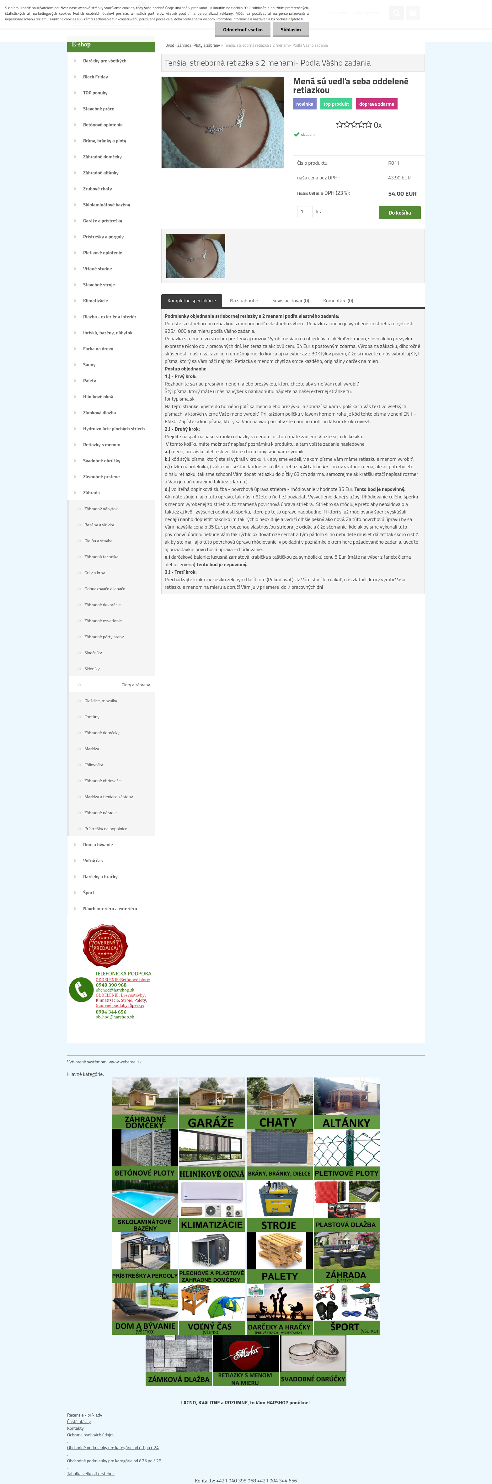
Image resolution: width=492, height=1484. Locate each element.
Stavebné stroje (99, 284)
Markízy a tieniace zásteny (108, 796)
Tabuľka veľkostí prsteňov (91, 1473)
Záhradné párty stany (104, 636)
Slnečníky (93, 652)
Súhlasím (291, 29)
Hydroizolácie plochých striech (114, 428)
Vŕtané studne (97, 268)
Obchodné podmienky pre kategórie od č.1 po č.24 (113, 1447)
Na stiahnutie (244, 300)
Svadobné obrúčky (101, 460)
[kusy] (305, 211)
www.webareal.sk (125, 1061)
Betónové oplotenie (103, 124)
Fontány (91, 716)
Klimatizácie (95, 300)
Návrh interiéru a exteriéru (110, 908)
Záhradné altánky (101, 172)
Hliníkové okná (98, 396)
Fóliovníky (93, 764)
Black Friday (95, 76)
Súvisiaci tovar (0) (290, 300)
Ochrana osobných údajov (91, 1434)
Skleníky (92, 668)
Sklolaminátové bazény (106, 204)
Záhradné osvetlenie (103, 620)
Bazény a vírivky (99, 524)
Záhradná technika (101, 556)
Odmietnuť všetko (243, 29)
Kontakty (75, 1428)
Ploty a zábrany (135, 684)
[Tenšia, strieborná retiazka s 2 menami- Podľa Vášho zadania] (223, 80)
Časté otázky (79, 1421)
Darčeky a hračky (100, 876)
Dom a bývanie (98, 844)
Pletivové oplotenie (102, 252)
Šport (88, 892)
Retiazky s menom (101, 444)
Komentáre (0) (338, 300)
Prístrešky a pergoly (103, 236)
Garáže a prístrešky (102, 220)
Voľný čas (93, 860)
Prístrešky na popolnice (105, 828)
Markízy (91, 748)
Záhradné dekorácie (102, 604)
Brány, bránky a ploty (104, 140)
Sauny (89, 364)
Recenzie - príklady (84, 1415)
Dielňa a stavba (98, 540)
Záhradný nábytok (101, 508)
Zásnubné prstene (101, 476)
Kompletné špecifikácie (192, 300)
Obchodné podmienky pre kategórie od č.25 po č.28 (114, 1460)
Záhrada (91, 492)
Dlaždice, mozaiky (100, 700)
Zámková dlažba (99, 412)
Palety (89, 380)
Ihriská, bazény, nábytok (107, 332)
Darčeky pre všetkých (104, 60)
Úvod (169, 45)
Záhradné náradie (100, 812)
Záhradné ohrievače (102, 780)
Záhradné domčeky (102, 156)
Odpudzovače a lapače (104, 588)
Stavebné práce (98, 108)
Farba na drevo (98, 348)
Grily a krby (94, 572)
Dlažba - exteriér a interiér (109, 316)
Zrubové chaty (97, 188)
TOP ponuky (95, 92)
